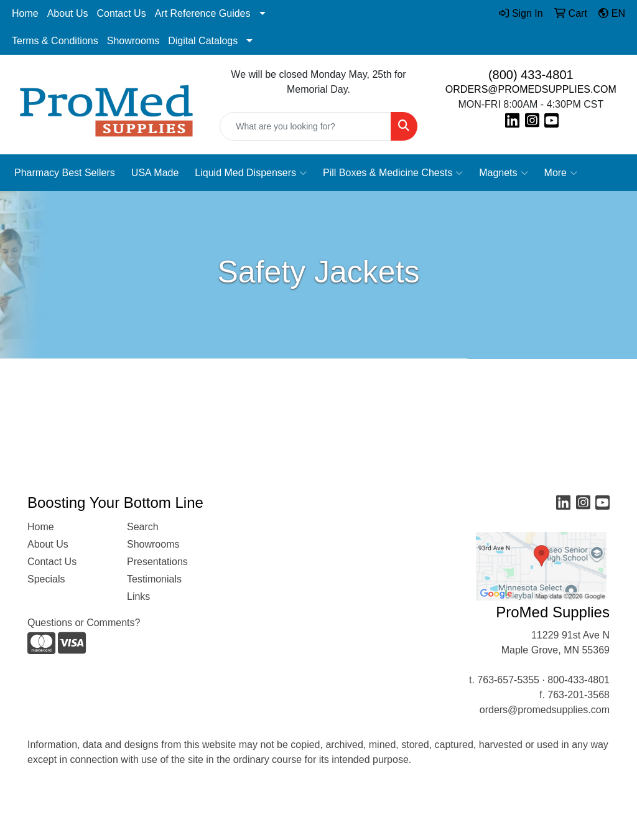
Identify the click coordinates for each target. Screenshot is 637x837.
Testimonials (154, 579)
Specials (46, 579)
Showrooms (133, 40)
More (560, 173)
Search (143, 526)
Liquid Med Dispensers (251, 173)
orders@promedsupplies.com (545, 709)
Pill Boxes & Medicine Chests (393, 173)
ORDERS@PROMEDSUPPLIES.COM (530, 89)
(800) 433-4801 (531, 75)
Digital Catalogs (203, 40)
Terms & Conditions (55, 40)
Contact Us (121, 13)
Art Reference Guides (203, 13)
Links (138, 596)
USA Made (155, 172)
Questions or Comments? (83, 622)
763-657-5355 (508, 680)
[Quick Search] (305, 126)
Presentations (157, 561)
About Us (67, 13)
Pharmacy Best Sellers (64, 172)
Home (25, 13)
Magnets (503, 173)
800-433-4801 (578, 680)
